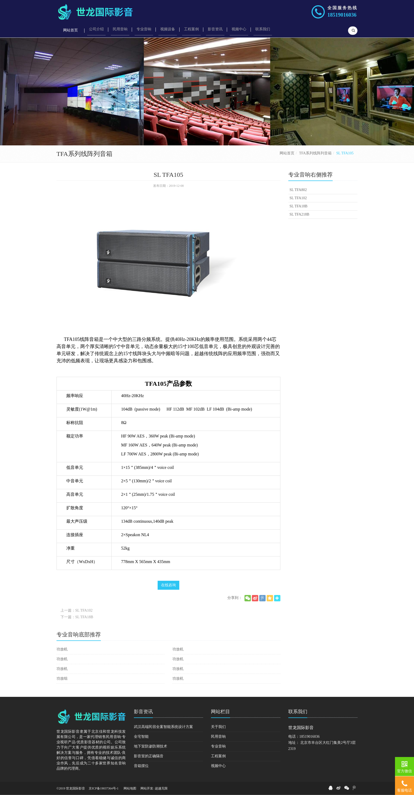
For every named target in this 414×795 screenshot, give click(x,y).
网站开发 (146, 788)
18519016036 (341, 15)
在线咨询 (168, 585)
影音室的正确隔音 (148, 756)
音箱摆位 (141, 766)
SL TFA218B (299, 214)
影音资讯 (143, 711)
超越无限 (161, 788)
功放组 (62, 678)
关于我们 (218, 727)
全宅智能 (141, 737)
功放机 (62, 649)
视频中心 (218, 766)
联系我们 (297, 711)
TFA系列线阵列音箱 (315, 153)
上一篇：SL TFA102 (76, 610)
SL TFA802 (298, 190)
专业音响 (218, 746)
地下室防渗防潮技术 (150, 746)
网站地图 (130, 788)
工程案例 (218, 756)
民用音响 (218, 737)
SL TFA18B (299, 206)
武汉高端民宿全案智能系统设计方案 (163, 727)
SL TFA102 (298, 198)
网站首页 (287, 153)
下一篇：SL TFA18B (76, 617)
